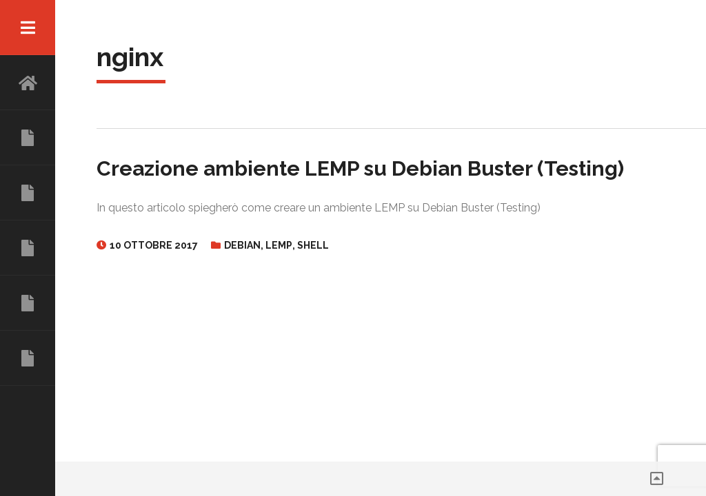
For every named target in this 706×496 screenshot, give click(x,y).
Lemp (278, 245)
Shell (313, 245)
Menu (27, 27)
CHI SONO (27, 137)
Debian (242, 245)
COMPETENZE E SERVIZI (27, 248)
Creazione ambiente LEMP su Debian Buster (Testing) (360, 168)
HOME (27, 82)
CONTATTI (27, 358)
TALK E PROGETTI (27, 303)
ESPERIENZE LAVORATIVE (27, 192)
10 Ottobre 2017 (154, 245)
